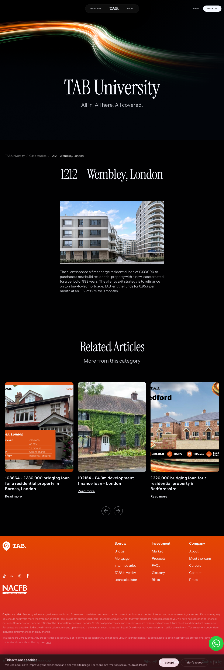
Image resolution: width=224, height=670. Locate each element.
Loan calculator (126, 579)
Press (193, 579)
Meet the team (200, 558)
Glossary (158, 572)
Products (158, 558)
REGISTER (212, 8)
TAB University (15, 156)
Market (157, 551)
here (48, 642)
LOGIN (196, 8)
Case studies (37, 156)
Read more (13, 496)
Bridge (119, 551)
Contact (195, 572)
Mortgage (122, 558)
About (194, 551)
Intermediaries (125, 565)
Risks (156, 579)
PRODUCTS (95, 8)
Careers (195, 565)
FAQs (156, 565)
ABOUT (130, 8)
